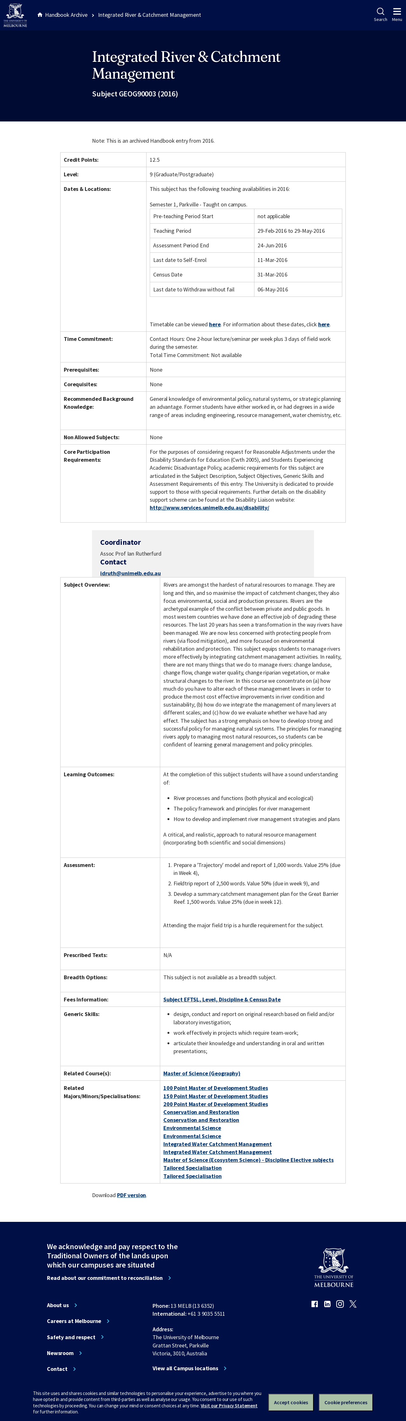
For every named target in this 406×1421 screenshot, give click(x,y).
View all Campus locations (185, 1368)
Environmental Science (192, 1127)
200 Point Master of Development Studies (215, 1104)
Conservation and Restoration (201, 1112)
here (214, 324)
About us (58, 1305)
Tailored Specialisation (192, 1167)
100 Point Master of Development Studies (215, 1088)
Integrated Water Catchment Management (217, 1144)
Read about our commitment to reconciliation (105, 1277)
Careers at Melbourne (74, 1321)
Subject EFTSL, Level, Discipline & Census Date (222, 999)
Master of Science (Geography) (201, 1073)
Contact (57, 1369)
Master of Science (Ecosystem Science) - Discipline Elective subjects (248, 1160)
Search (380, 15)
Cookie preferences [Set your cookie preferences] (345, 1402)
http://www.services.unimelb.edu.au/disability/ (209, 507)
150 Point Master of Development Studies (215, 1096)
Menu (397, 15)
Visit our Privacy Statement (229, 1406)
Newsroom (60, 1353)
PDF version (131, 1195)
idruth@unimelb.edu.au (130, 573)
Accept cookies (291, 1402)
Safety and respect (71, 1337)
